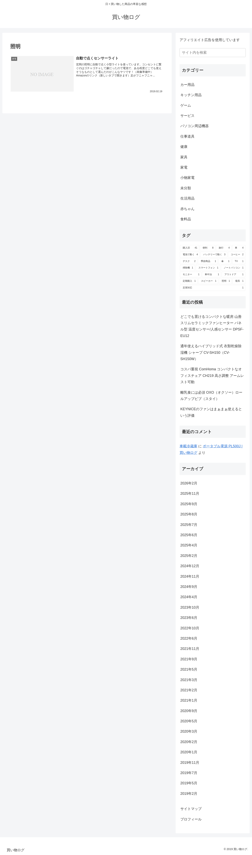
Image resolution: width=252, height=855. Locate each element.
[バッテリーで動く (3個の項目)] (213, 255)
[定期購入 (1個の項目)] (188, 281)
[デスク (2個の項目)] (188, 261)
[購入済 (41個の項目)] (189, 248)
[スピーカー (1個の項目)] (208, 281)
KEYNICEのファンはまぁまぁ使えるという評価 (211, 412)
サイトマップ (191, 809)
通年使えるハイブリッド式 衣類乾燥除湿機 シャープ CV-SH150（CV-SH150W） (211, 352)
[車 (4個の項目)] (238, 248)
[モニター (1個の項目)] (190, 275)
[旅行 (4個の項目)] (223, 248)
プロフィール (191, 819)
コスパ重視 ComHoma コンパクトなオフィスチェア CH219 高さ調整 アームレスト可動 (212, 375)
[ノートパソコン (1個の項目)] (233, 268)
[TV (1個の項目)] (239, 261)
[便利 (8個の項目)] (207, 248)
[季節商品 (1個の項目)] (208, 261)
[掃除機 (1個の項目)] (187, 268)
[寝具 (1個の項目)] (239, 281)
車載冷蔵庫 (188, 446)
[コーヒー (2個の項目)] (236, 255)
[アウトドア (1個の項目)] (233, 275)
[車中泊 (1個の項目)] (211, 275)
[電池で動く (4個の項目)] (190, 255)
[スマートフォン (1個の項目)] (208, 268)
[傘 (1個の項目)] (225, 261)
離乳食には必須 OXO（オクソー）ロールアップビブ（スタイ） (211, 395)
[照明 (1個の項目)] (225, 281)
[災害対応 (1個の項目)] (212, 288)
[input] (213, 52)
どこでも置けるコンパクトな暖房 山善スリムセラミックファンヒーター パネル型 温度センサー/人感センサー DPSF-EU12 (212, 326)
